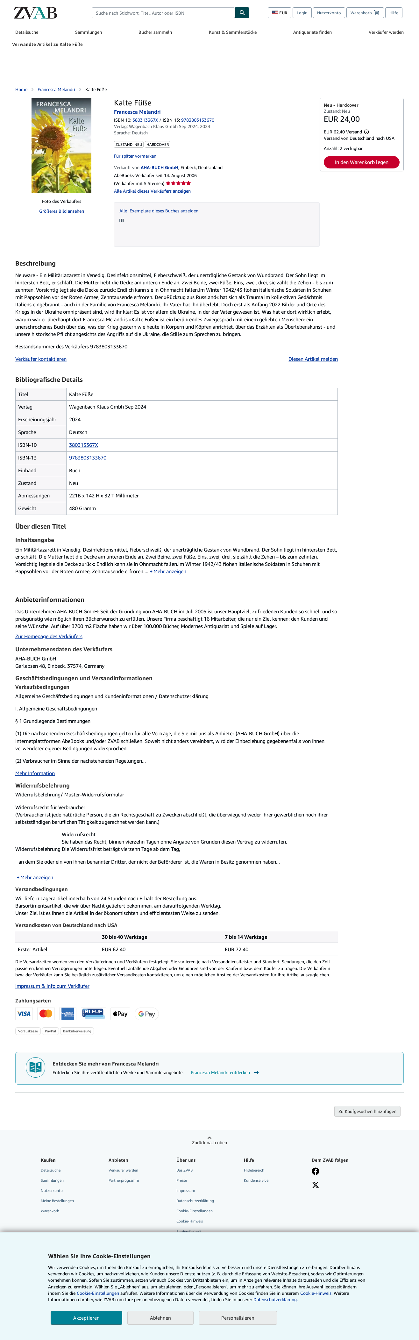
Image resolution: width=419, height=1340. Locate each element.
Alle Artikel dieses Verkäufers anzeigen (152, 191)
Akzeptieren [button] (86, 1318)
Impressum (185, 1190)
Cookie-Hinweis (189, 1221)
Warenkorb (50, 1210)
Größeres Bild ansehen (61, 211)
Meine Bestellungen (57, 1200)
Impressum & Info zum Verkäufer (52, 986)
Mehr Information (35, 773)
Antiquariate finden (312, 32)
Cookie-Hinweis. (316, 1293)
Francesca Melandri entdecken (225, 1072)
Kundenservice (256, 1180)
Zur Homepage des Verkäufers (48, 636)
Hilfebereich (254, 1170)
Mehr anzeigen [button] (169, 571)
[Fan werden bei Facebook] (315, 1172)
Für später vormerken (135, 156)
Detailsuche (26, 32)
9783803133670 (87, 457)
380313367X (145, 120)
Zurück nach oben (209, 1142)
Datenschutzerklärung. (275, 1299)
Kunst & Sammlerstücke (233, 32)
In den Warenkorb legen (361, 162)
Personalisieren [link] (237, 1318)
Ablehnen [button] (160, 1318)
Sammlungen (88, 32)
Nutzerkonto (329, 12)
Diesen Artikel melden (313, 359)
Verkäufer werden (386, 32)
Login (302, 12)
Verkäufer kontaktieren (41, 359)
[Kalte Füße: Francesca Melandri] (61, 145)
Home (21, 89)
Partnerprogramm (124, 1180)
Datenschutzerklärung (195, 1200)
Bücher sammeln (155, 32)
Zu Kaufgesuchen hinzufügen (367, 1111)
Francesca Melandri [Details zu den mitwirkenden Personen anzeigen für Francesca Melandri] (56, 89)
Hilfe (393, 12)
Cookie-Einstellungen (98, 1293)
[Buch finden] (242, 12)
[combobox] (163, 12)
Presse (181, 1180)
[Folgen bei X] (315, 1186)
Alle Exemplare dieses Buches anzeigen (158, 210)
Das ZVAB (184, 1170)
